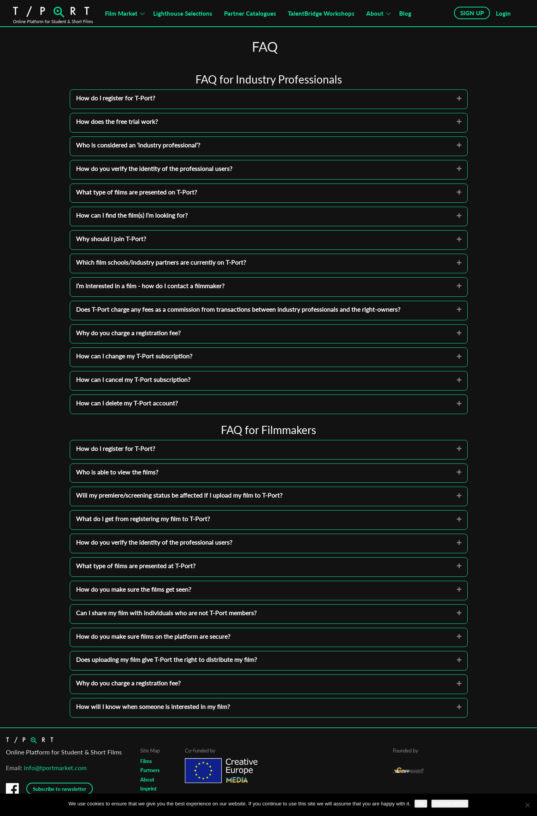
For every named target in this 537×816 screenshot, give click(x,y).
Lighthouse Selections (182, 13)
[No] (527, 805)
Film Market (121, 13)
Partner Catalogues (250, 13)
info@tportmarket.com (55, 767)
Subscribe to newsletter (59, 789)
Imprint (148, 788)
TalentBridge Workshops (321, 13)
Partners (150, 770)
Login (503, 13)
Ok (421, 804)
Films (146, 761)
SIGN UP (472, 12)
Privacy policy (449, 804)
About (374, 13)
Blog (405, 13)
